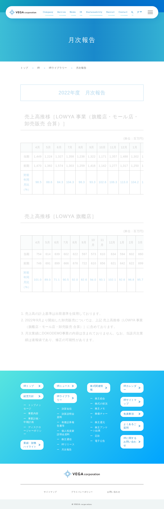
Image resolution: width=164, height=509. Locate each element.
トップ (24, 67)
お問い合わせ (113, 492)
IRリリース (68, 444)
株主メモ (100, 408)
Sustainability (94, 12)
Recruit (110, 12)
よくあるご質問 (130, 426)
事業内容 (33, 413)
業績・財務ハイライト (30, 445)
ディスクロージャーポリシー (33, 431)
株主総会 (100, 398)
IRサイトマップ (130, 402)
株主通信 (67, 439)
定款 (97, 435)
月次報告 (67, 449)
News (73, 12)
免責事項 (129, 413)
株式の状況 (101, 403)
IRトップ (29, 386)
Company (48, 12)
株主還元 (100, 422)
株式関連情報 (96, 388)
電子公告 (100, 441)
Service (61, 12)
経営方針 (29, 396)
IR (81, 12)
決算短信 (67, 408)
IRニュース (63, 386)
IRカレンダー (130, 388)
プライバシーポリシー (82, 492)
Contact (123, 12)
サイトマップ (50, 492)
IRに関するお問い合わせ (130, 442)
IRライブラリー (58, 67)
